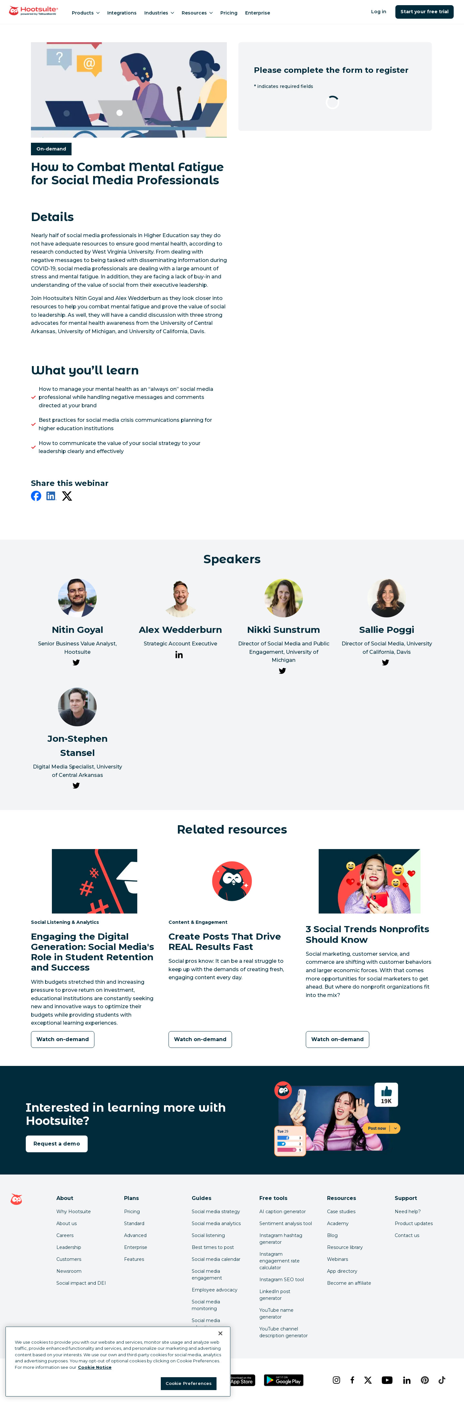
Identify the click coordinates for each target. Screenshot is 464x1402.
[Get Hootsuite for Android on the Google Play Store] (284, 1380)
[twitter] (67, 497)
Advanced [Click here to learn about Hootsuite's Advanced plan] (135, 1235)
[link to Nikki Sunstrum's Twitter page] (282, 672)
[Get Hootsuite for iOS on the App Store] (238, 1380)
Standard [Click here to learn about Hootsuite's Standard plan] (134, 1223)
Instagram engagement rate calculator (279, 1261)
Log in (378, 12)
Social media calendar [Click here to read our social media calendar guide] (216, 1259)
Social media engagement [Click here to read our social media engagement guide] (207, 1274)
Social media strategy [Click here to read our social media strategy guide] (216, 1211)
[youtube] (387, 1380)
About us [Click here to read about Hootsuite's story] (66, 1223)
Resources (197, 13)
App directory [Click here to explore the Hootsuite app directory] (342, 1271)
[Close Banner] (220, 1333)
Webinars (337, 1259)
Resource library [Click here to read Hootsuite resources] (345, 1247)
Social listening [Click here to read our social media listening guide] (208, 1235)
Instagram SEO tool (281, 1279)
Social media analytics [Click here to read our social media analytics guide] (216, 1223)
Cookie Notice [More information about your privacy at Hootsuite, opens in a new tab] (94, 1367)
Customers (68, 1259)
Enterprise (257, 13)
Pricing (228, 13)
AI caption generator (282, 1211)
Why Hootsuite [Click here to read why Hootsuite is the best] (73, 1211)
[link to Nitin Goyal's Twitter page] (76, 664)
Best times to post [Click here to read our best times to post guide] (213, 1247)
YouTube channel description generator (283, 1332)
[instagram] (336, 1380)
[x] (368, 1380)
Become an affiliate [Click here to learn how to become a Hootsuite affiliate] (349, 1283)
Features (134, 1259)
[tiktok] (441, 1380)
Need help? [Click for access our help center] (408, 1211)
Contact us (407, 1235)
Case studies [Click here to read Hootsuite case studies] (341, 1211)
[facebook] (36, 497)
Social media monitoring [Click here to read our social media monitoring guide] (206, 1305)
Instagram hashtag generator (280, 1239)
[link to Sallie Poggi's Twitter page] (385, 664)
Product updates (414, 1223)
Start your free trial (425, 12)
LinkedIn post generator (274, 1295)
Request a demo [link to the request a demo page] (57, 1144)
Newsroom (69, 1271)
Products (86, 13)
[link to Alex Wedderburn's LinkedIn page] (179, 656)
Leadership (68, 1247)
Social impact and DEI (81, 1283)
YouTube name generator (276, 1313)
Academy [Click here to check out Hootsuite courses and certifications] (338, 1223)
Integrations (122, 13)
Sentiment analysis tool (285, 1223)
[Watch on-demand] (62, 1039)
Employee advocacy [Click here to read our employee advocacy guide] (214, 1290)
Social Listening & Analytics (65, 922)
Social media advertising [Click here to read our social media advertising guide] (206, 1324)
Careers (64, 1235)
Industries (159, 13)
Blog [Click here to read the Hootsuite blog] (332, 1235)
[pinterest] (425, 1380)
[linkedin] (51, 497)
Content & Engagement (198, 922)
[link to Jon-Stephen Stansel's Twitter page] (76, 787)
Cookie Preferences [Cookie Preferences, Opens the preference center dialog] (189, 1383)
